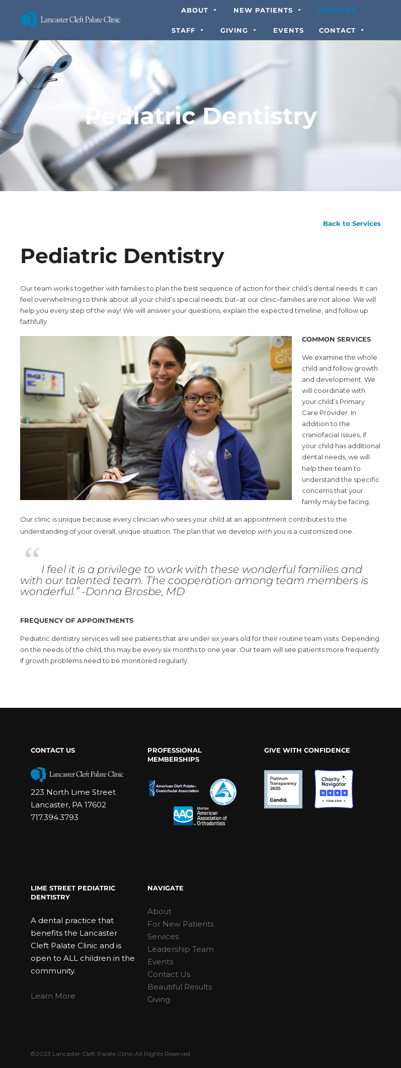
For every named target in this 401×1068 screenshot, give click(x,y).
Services (342, 10)
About (199, 10)
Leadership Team (180, 949)
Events (288, 30)
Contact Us (168, 974)
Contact (342, 30)
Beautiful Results (179, 987)
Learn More (53, 996)
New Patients (268, 10)
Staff (188, 30)
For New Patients (180, 924)
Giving (239, 30)
